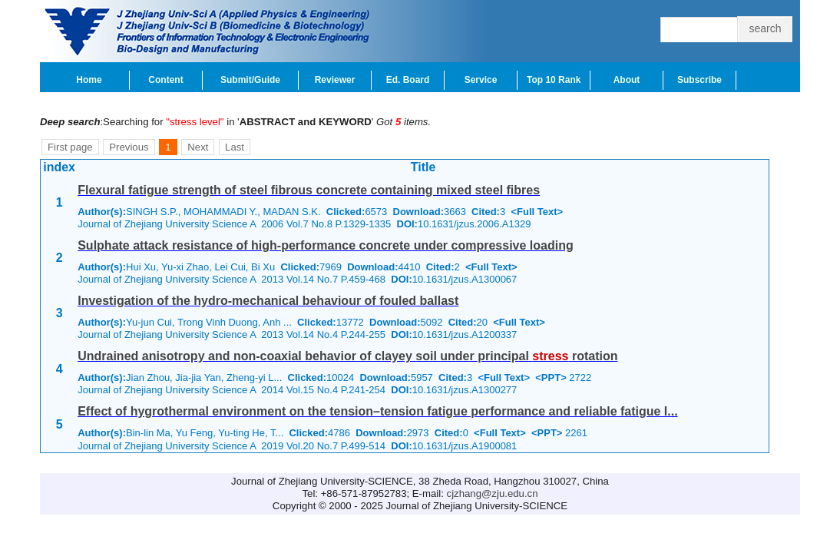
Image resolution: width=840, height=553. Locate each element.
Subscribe (699, 80)
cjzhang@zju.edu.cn (492, 493)
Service (481, 80)
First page (70, 147)
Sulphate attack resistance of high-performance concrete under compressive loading (326, 245)
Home (88, 80)
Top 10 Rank (553, 80)
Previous (128, 147)
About (626, 80)
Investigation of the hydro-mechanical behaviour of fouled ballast (268, 300)
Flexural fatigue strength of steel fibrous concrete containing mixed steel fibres (309, 190)
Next (197, 147)
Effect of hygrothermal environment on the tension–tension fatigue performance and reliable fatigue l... (377, 411)
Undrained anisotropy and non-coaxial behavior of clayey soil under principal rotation (347, 356)
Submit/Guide (250, 80)
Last (234, 147)
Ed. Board (408, 80)
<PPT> (550, 377)
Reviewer (335, 80)
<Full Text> (537, 211)
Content (165, 80)
